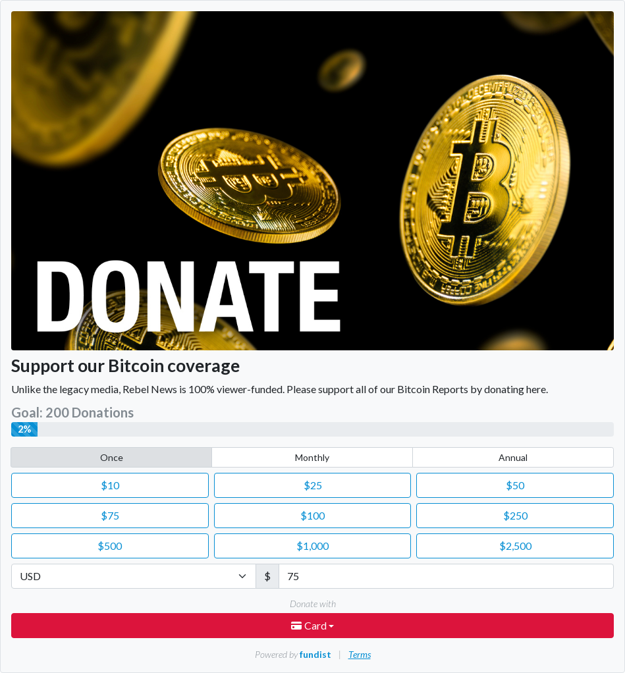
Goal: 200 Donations (72, 412)
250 (515, 515)
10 (110, 485)
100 (312, 515)
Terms (359, 654)
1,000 (312, 545)
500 (109, 545)
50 (515, 485)
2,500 (515, 545)
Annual (513, 457)
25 (313, 485)
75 (110, 515)
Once (111, 457)
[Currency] (133, 576)
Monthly (312, 457)
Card (310, 625)
